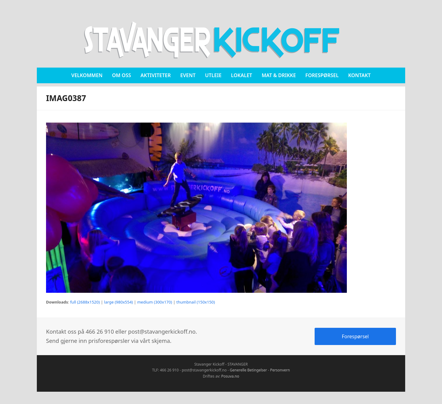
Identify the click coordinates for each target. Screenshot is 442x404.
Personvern (280, 370)
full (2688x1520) (85, 302)
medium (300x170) (154, 302)
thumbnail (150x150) (195, 302)
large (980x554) (118, 302)
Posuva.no (230, 376)
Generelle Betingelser (248, 370)
